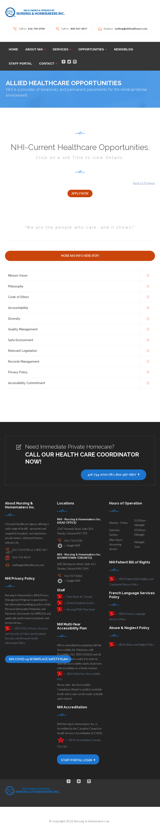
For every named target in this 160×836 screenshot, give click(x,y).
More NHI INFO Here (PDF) (80, 256)
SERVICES (62, 49)
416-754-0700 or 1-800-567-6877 (114, 475)
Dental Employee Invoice (75, 603)
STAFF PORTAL (20, 63)
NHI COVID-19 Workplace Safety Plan (38, 659)
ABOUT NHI (35, 49)
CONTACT (48, 63)
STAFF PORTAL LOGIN (78, 760)
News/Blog (123, 49)
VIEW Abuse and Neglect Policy (131, 644)
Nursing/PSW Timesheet (76, 609)
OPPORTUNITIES (92, 49)
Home (13, 49)
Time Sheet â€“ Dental (74, 596)
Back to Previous (144, 183)
